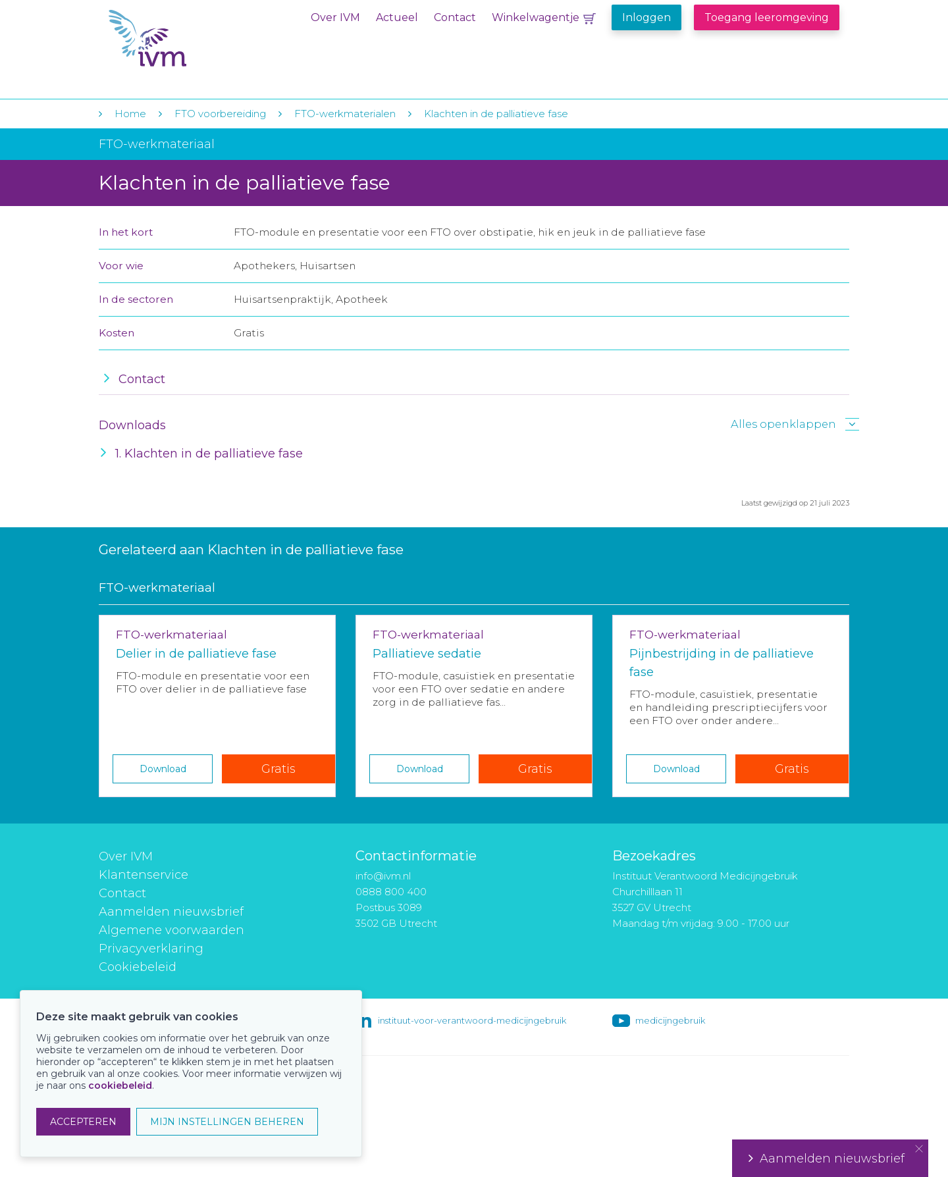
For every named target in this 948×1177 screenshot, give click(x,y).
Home (130, 113)
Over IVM (335, 17)
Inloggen (646, 17)
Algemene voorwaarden (171, 930)
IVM (189, 38)
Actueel (397, 17)
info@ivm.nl (383, 876)
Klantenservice (143, 875)
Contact (455, 17)
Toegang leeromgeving (766, 17)
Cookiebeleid (137, 967)
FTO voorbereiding (221, 113)
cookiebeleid (120, 1085)
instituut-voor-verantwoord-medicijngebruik (472, 1020)
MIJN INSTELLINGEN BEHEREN (227, 1122)
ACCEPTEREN (83, 1122)
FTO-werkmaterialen (345, 113)
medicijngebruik (670, 1020)
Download (163, 769)
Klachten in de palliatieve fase (496, 113)
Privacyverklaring (151, 948)
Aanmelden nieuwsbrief (171, 911)
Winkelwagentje (535, 17)
